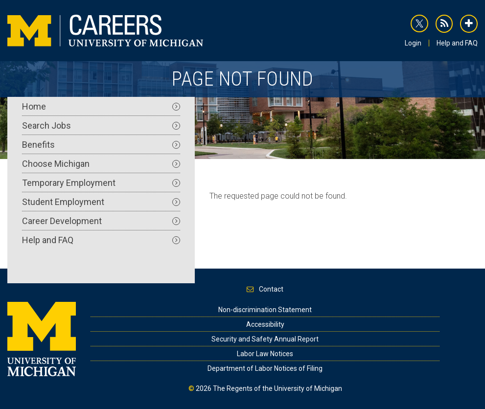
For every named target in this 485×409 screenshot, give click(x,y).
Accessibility (265, 324)
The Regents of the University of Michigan (277, 388)
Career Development (101, 221)
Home (101, 106)
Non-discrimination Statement (265, 310)
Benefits (101, 144)
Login (413, 43)
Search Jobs (101, 125)
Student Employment (101, 202)
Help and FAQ (457, 43)
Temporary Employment (101, 183)
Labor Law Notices (265, 354)
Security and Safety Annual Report (265, 339)
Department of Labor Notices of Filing (265, 368)
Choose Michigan (101, 164)
